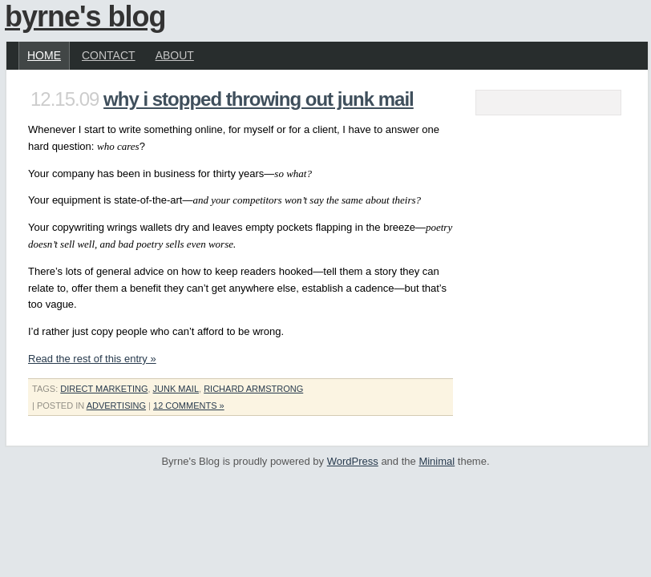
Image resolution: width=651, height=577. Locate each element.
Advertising (116, 405)
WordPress (352, 461)
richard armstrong (253, 388)
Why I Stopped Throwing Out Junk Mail (258, 99)
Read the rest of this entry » (92, 359)
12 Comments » (188, 405)
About (175, 55)
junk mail (176, 388)
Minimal (436, 461)
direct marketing (104, 388)
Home (44, 55)
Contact (108, 55)
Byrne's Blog (85, 16)
